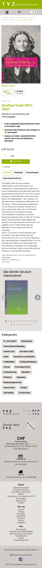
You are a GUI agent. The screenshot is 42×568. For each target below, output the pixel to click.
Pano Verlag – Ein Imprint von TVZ (21, 496)
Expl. (13, 156)
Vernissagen (21, 498)
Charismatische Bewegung (14, 346)
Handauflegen (9, 362)
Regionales (21, 377)
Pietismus (7, 377)
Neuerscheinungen (21, 488)
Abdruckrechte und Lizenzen (21, 534)
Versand (32, 444)
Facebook (21, 518)
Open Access (21, 501)
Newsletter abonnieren (21, 555)
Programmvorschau (21, 490)
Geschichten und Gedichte (24, 357)
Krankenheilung (9, 372)
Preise (21, 538)
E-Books (21, 503)
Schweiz (23, 388)
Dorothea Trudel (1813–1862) (24, 20)
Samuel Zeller (9, 388)
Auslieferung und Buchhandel (21, 532)
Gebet (5, 357)
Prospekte (21, 514)
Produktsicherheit (21, 540)
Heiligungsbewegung (28, 362)
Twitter (21, 520)
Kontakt (21, 510)
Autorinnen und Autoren (21, 492)
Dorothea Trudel (26, 352)
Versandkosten (21, 536)
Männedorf (26, 372)
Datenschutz (19, 550)
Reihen (21, 494)
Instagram (21, 523)
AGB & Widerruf (32, 550)
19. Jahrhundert (9, 341)
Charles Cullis (9, 352)
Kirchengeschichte (22, 367)
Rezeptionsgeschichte (12, 382)
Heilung (6, 367)
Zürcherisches (24, 393)
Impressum (8, 550)
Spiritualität (8, 393)
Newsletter (21, 516)
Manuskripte (21, 529)
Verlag (21, 512)
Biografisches (26, 341)
